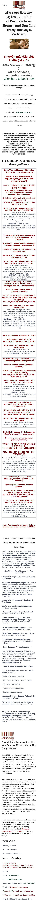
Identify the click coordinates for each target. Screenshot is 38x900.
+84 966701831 (29, 883)
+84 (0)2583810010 (14, 879)
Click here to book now (19, 78)
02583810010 (14, 875)
